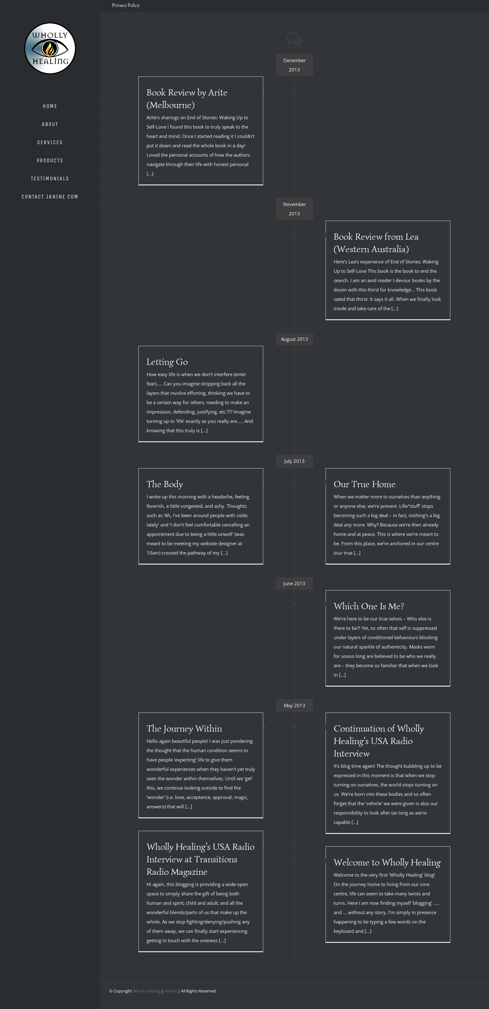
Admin (171, 991)
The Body (165, 484)
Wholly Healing (147, 991)
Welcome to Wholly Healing (387, 862)
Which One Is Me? (369, 606)
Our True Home (365, 484)
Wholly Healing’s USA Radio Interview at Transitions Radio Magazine (200, 859)
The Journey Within (184, 728)
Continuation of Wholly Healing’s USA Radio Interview (379, 740)
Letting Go (167, 362)
